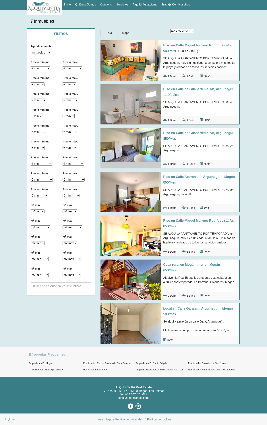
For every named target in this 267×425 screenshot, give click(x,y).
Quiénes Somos (85, 4)
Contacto (106, 4)
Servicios (122, 4)
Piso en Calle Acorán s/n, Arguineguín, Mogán (199, 177)
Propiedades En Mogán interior (47, 369)
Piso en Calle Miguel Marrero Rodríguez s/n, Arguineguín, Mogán (200, 45)
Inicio (67, 4)
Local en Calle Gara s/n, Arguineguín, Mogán (198, 308)
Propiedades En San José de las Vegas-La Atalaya (162, 369)
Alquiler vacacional (145, 4)
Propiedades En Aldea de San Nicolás (208, 363)
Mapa (125, 33)
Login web (10, 419)
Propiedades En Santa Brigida (151, 363)
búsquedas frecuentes (47, 354)
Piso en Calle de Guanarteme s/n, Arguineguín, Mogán (200, 89)
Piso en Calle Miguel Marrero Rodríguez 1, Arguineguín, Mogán (200, 220)
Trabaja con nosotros (176, 4)
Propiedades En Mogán (41, 363)
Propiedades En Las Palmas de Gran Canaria (107, 363)
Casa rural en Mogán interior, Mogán (191, 264)
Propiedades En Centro (95, 369)
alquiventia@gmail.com (133, 397)
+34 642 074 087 (136, 394)
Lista (109, 33)
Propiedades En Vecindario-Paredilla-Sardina (211, 369)
